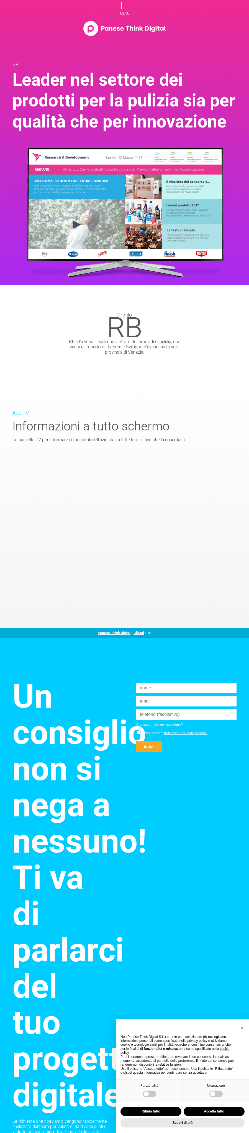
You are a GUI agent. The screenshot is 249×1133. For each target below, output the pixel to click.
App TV (20, 413)
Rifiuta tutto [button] (151, 1111)
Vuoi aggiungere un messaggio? (159, 724)
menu (124, 13)
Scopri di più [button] (183, 1123)
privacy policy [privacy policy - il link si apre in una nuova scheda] (197, 1041)
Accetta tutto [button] (214, 1111)
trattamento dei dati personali (185, 733)
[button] (241, 1028)
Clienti (139, 633)
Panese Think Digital (114, 633)
